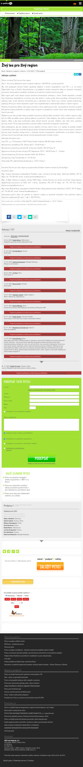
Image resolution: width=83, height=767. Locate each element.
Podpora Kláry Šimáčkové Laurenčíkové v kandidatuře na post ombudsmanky (27, 656)
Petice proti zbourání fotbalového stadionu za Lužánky (17, 494)
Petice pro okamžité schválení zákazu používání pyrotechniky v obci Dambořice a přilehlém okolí (17, 487)
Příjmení (7, 397)
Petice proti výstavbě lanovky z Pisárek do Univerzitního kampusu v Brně (26, 716)
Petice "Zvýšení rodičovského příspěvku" (16, 695)
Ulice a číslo (8, 401)
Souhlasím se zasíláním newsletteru (19, 439)
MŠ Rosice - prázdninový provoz (14, 644)
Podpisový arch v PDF (10, 511)
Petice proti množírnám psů (12, 689)
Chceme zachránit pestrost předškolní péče (17, 692)
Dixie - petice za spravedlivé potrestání (16, 677)
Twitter (77, 74)
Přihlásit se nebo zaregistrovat (57, 373)
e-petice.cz (6, 3)
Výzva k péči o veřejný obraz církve (14, 710)
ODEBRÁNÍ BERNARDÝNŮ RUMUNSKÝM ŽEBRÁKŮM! (21, 728)
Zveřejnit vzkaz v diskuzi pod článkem (19, 433)
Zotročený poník (9, 731)
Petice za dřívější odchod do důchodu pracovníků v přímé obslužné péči (25, 719)
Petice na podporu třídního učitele (14, 641)
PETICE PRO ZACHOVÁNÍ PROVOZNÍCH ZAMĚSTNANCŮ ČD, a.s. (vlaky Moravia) (29, 713)
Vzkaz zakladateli (10, 417)
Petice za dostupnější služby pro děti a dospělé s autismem (22, 680)
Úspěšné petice (24, 13)
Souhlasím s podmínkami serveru (15, 449)
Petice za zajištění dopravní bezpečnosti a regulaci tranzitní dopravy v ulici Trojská (29, 707)
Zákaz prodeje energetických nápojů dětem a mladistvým (21, 725)
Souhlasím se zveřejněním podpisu (18, 411)
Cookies (31, 760)
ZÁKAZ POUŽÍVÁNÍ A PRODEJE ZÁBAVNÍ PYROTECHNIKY (22, 686)
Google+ (13, 551)
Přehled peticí (10, 13)
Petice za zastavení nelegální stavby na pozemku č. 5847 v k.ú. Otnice (17, 479)
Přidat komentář (73, 231)
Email (75, 74)
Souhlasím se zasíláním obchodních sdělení (21, 443)
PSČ (5, 408)
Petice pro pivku (9, 647)
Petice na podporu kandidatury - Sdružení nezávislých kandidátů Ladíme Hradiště (29, 650)
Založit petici (38, 13)
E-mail (6, 387)
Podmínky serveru (20, 760)
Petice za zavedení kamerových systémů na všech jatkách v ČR (23, 674)
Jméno (6, 393)
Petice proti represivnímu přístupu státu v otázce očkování (21, 683)
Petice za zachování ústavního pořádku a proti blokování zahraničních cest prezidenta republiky (33, 653)
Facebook (80, 74)
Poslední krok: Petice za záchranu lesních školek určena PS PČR (24, 698)
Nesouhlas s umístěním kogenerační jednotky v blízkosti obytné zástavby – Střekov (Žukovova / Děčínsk (35, 664)
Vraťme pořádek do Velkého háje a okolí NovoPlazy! (20, 661)
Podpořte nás (18, 582)
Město (6, 404)
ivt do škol (7, 659)
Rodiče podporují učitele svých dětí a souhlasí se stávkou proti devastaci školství (28, 722)
